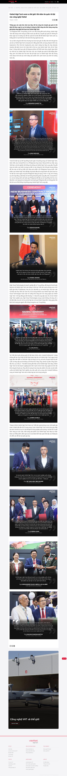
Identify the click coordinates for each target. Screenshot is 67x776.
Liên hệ (64, 658)
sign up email (14, 723)
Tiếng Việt (46, 1)
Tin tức (10, 7)
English (52, 1)
